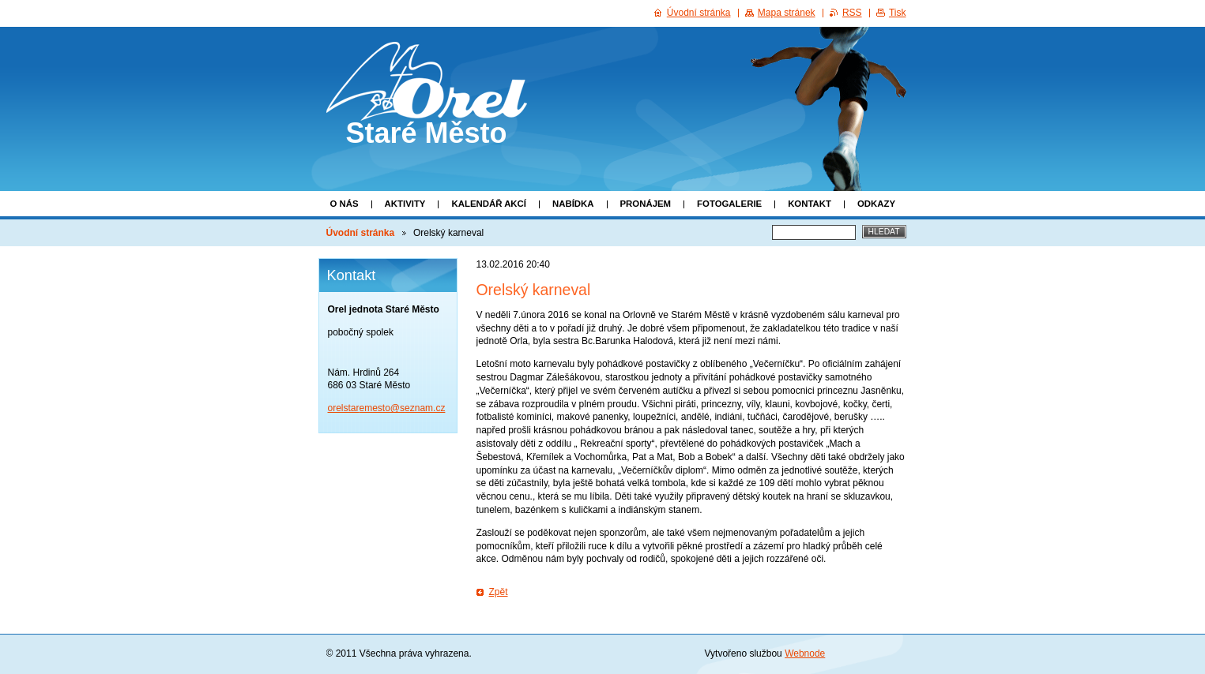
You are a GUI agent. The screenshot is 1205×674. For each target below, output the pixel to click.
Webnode (805, 653)
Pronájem (646, 203)
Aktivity (405, 203)
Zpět (498, 591)
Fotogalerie (729, 203)
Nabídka (573, 203)
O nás (344, 203)
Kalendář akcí (488, 203)
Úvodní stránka (360, 232)
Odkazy (876, 203)
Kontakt (809, 203)
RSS (852, 12)
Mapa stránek (786, 12)
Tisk (897, 12)
